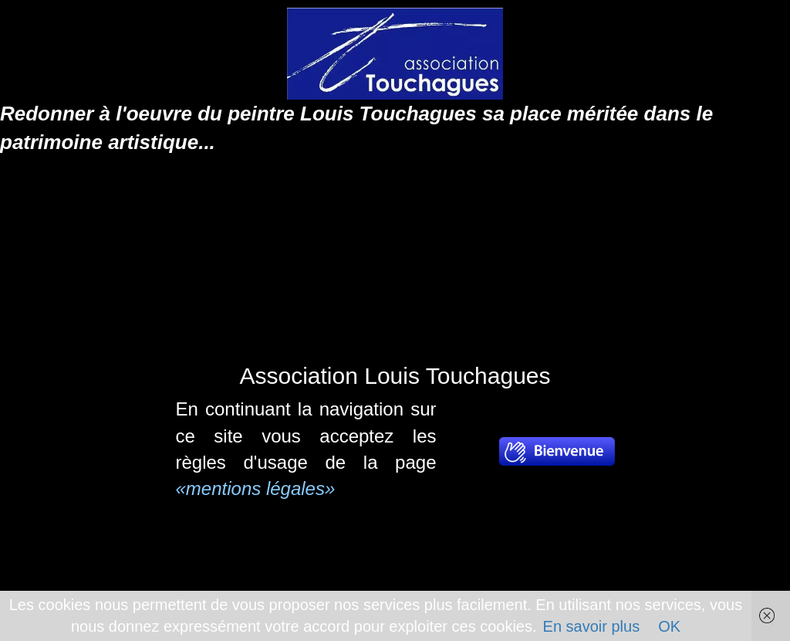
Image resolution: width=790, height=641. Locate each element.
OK (669, 626)
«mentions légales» (256, 488)
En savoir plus (591, 626)
